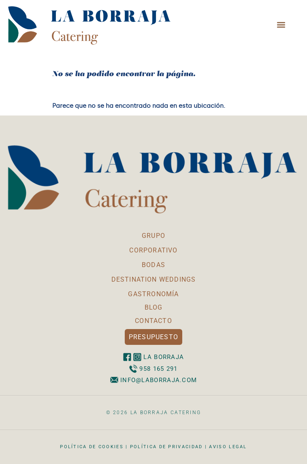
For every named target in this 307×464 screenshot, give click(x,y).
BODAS (153, 265)
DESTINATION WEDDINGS (153, 279)
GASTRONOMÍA (153, 294)
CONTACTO (153, 321)
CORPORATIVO (153, 250)
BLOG (154, 307)
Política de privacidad (166, 446)
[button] (281, 24)
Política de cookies (92, 446)
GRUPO (153, 235)
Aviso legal (228, 446)
